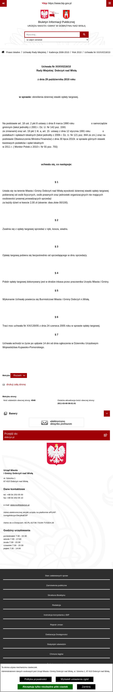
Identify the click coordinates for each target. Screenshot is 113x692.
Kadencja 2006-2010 (59, 52)
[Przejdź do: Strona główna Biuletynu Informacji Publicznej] (3, 52)
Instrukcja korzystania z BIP (56, 615)
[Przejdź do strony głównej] (57, 19)
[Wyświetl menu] (109, 3)
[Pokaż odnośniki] (3, 3)
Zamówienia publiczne (56, 585)
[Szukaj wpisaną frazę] (84, 34)
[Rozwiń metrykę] (18, 375)
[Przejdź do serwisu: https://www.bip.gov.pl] (56, 3)
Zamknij (86, 686)
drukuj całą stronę (16, 384)
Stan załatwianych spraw (56, 575)
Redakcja (56, 605)
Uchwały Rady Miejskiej (34, 52)
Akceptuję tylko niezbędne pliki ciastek (45, 686)
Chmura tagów (56, 654)
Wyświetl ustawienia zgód (75, 679)
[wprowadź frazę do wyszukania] (52, 34)
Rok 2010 (77, 52)
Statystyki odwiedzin (56, 644)
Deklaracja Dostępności (57, 634)
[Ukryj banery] (107, 413)
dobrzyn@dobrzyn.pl (19, 505)
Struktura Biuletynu (56, 595)
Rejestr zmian (56, 625)
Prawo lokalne (13, 52)
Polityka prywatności (35, 679)
